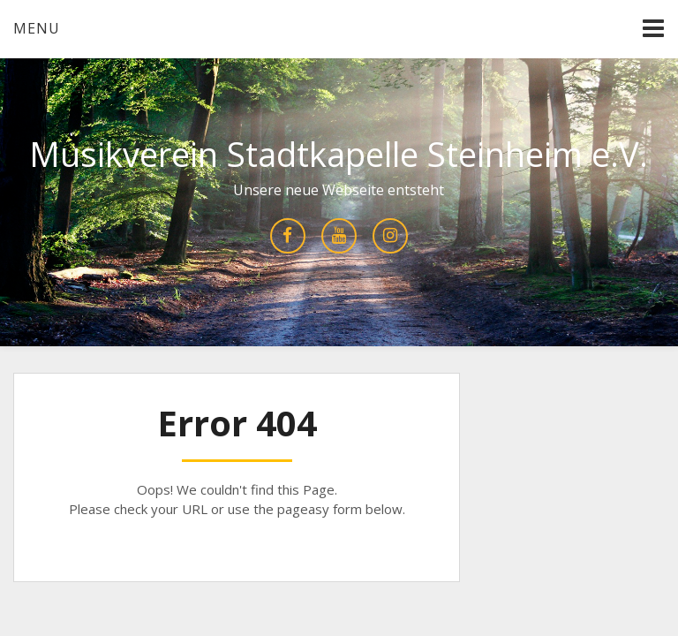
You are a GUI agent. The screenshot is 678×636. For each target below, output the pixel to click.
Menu (36, 28)
